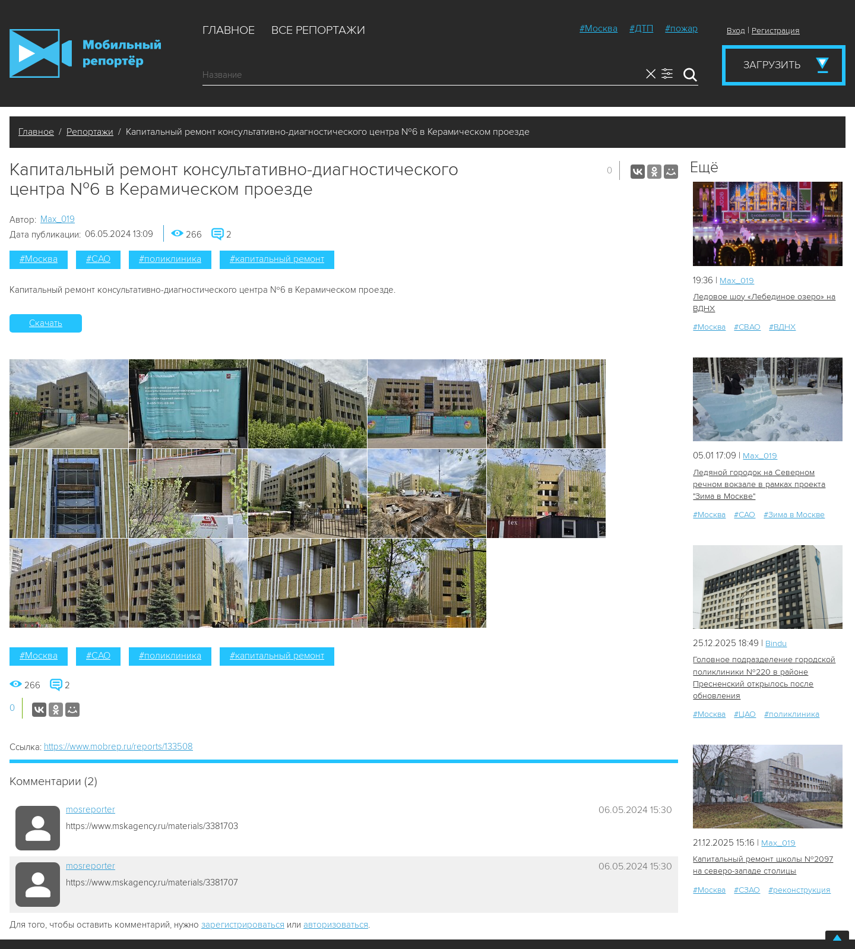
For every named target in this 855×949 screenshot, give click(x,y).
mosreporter (90, 809)
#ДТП (641, 28)
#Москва (599, 28)
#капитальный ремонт (277, 259)
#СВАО (747, 327)
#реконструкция (799, 888)
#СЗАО (747, 888)
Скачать (45, 323)
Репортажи (89, 132)
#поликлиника (170, 259)
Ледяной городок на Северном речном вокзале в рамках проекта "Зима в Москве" (758, 484)
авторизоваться (335, 924)
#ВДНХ (782, 327)
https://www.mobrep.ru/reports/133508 (118, 746)
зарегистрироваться (242, 924)
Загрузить (771, 64)
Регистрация (776, 31)
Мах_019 (57, 219)
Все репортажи (318, 30)
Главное (228, 30)
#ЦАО (745, 713)
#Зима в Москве (794, 514)
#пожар (681, 28)
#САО (98, 259)
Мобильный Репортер (85, 53)
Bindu (776, 642)
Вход (736, 31)
